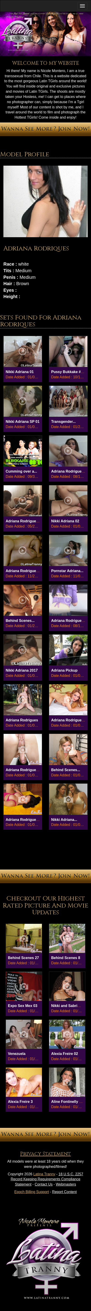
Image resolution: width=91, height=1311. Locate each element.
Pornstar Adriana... (67, 571)
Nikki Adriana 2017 (22, 670)
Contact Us (44, 1184)
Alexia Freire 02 (64, 1054)
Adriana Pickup (64, 670)
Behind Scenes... (20, 621)
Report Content (64, 1192)
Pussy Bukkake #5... (68, 372)
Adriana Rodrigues (22, 720)
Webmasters (66, 1184)
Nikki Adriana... (64, 820)
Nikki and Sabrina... (68, 1006)
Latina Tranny (44, 1174)
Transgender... (63, 422)
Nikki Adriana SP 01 (22, 422)
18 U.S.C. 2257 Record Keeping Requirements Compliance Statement (47, 1179)
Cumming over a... (21, 471)
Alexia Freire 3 (20, 1102)
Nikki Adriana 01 (20, 372)
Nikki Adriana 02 (65, 521)
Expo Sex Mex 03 (22, 1006)
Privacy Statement (45, 1154)
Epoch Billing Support (31, 1192)
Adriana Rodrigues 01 (24, 820)
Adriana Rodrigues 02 (24, 770)
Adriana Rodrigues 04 (70, 720)
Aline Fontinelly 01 (67, 1102)
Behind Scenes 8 (65, 958)
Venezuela (16, 1054)
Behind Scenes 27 (23, 958)
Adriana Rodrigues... (68, 471)
